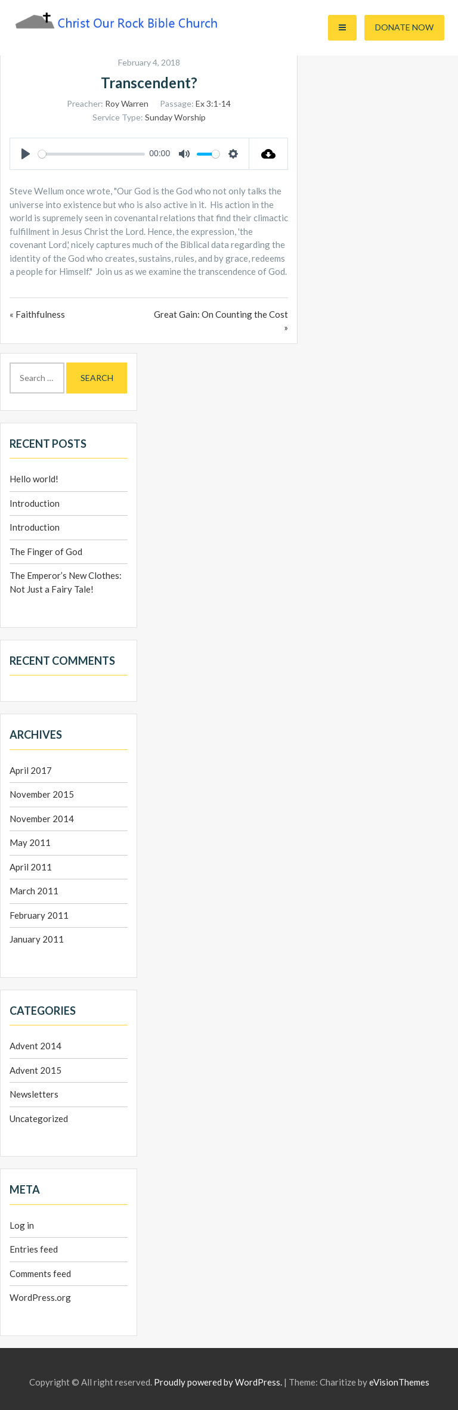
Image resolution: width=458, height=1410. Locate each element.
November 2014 (42, 818)
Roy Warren (126, 103)
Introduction (35, 503)
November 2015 (42, 794)
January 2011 (37, 939)
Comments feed (40, 1273)
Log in (22, 1225)
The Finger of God (46, 551)
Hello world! (34, 478)
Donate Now (404, 27)
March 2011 (34, 890)
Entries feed (34, 1249)
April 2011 (31, 867)
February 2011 (39, 915)
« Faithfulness (37, 314)
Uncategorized (39, 1118)
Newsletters (34, 1094)
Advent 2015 (35, 1070)
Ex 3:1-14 (213, 103)
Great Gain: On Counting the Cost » (221, 321)
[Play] (25, 153)
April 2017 (31, 770)
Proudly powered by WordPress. (218, 1382)
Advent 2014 (35, 1045)
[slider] (91, 154)
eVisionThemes (399, 1382)
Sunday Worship (175, 117)
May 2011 (30, 842)
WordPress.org (40, 1297)
